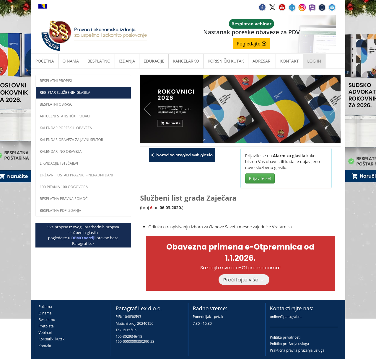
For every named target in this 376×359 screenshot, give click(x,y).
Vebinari (45, 332)
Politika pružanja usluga (289, 343)
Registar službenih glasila (65, 92)
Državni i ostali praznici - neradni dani (76, 175)
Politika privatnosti (285, 337)
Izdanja (127, 61)
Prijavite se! (260, 178)
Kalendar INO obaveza (61, 151)
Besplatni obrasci (57, 104)
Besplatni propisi (56, 80)
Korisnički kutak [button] (226, 61)
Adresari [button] (262, 61)
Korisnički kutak (52, 339)
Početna (44, 61)
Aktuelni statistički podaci (65, 116)
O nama (71, 61)
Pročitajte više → (244, 279)
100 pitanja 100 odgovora (64, 186)
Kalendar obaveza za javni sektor (71, 139)
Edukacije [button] (154, 61)
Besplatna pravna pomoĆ (64, 198)
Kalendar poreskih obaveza (66, 127)
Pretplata (46, 326)
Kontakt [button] (289, 61)
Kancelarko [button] (186, 61)
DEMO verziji (83, 237)
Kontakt (45, 345)
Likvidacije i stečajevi (59, 163)
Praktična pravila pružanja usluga (297, 350)
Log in (314, 61)
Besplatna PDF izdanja (60, 210)
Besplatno (98, 61)
